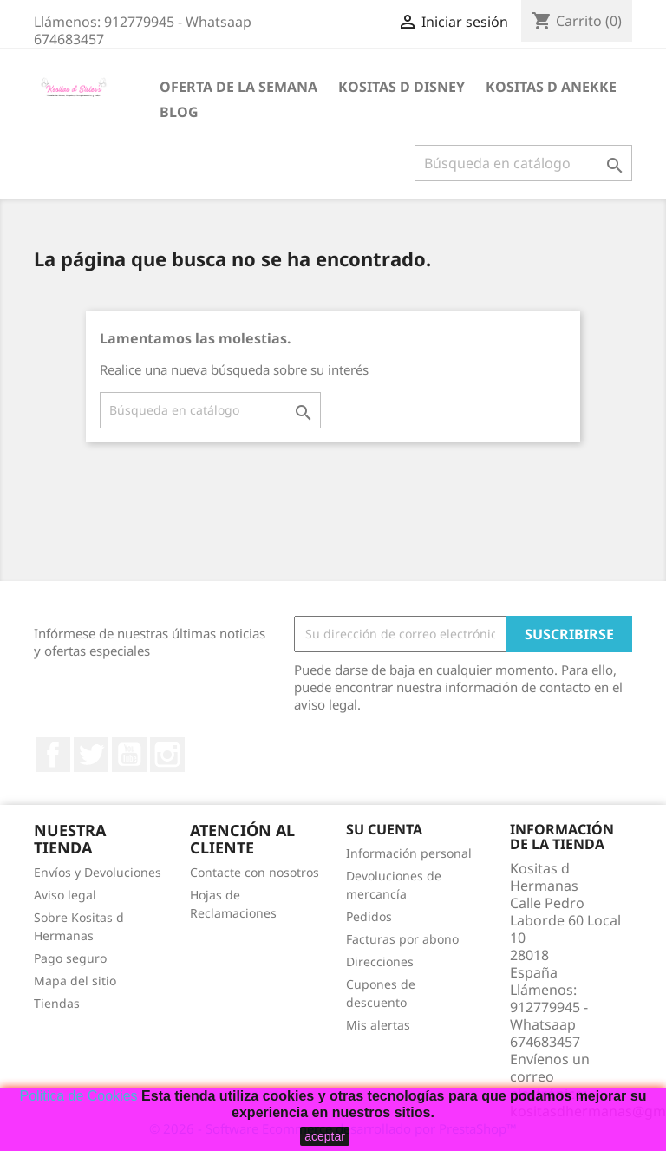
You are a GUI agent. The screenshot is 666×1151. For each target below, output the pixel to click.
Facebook (53, 754)
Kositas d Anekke (551, 86)
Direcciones (380, 961)
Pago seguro (70, 958)
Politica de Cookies (79, 1096)
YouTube (129, 754)
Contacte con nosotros (254, 872)
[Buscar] (523, 163)
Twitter (91, 754)
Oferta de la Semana (238, 86)
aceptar (324, 1136)
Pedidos (369, 916)
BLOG (179, 111)
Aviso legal (65, 894)
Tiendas (57, 1003)
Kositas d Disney (401, 86)
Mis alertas (378, 1025)
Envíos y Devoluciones (97, 872)
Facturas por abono (402, 939)
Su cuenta (384, 829)
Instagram (167, 754)
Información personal (409, 853)
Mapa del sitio (75, 980)
